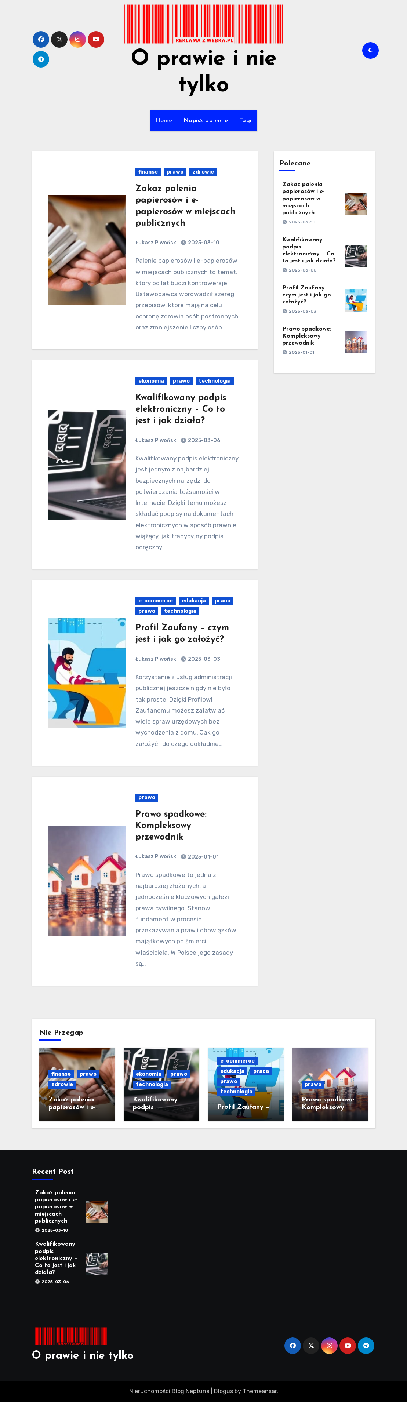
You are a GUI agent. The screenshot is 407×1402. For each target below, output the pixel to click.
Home (164, 121)
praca (222, 601)
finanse (148, 172)
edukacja (194, 601)
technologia (215, 381)
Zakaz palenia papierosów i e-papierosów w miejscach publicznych (303, 199)
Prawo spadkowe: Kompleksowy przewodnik (171, 826)
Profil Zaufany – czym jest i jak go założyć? (306, 295)
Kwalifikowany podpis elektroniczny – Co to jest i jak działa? (180, 409)
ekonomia (151, 381)
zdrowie (203, 172)
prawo (175, 172)
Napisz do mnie (205, 121)
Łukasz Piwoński (156, 243)
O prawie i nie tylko (83, 1356)
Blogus (223, 1391)
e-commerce (155, 601)
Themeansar (260, 1391)
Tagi (245, 121)
